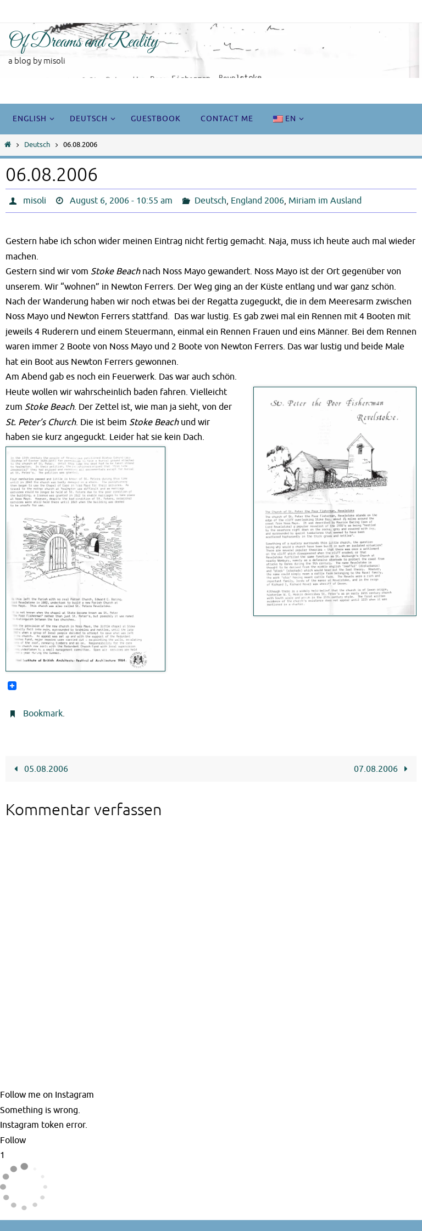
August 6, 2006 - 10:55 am (121, 200)
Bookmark (43, 713)
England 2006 (257, 200)
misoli (34, 200)
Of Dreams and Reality (83, 42)
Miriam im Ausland (325, 200)
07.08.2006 (383, 769)
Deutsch (37, 144)
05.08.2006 (38, 769)
